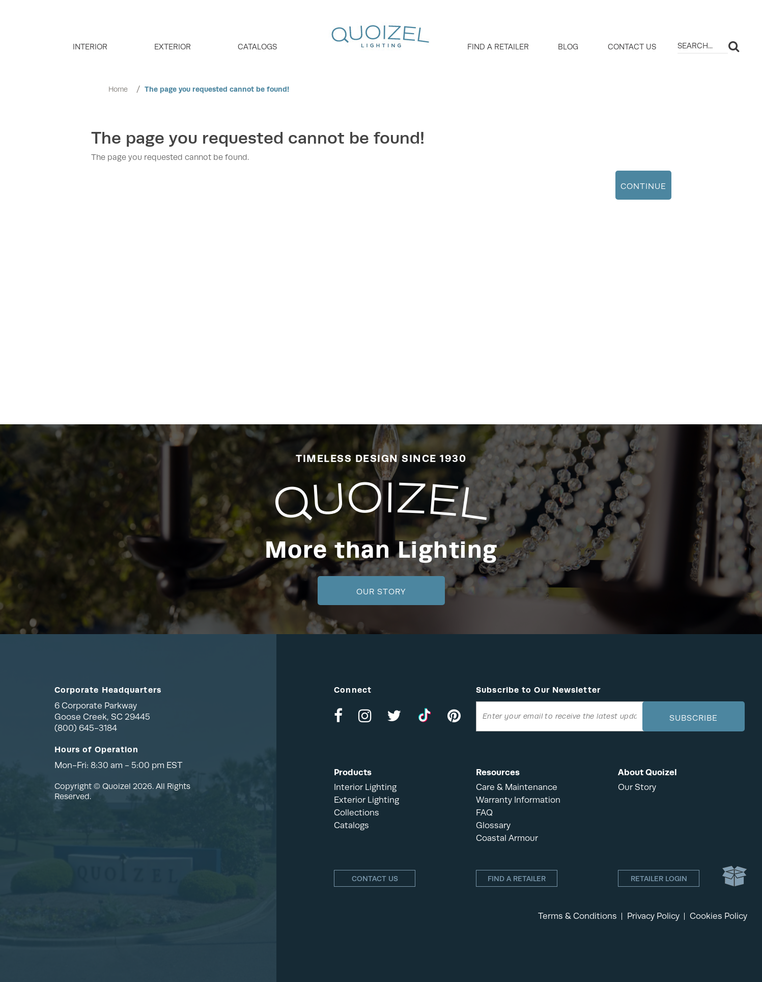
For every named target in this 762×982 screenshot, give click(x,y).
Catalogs (257, 47)
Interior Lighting (365, 787)
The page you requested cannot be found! (217, 89)
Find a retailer (498, 47)
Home (118, 89)
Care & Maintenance (516, 787)
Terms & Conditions (577, 916)
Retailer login (659, 879)
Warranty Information (518, 800)
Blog (568, 47)
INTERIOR (90, 47)
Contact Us (632, 47)
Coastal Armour (507, 838)
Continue (643, 186)
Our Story (381, 591)
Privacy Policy (653, 916)
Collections (356, 812)
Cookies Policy (718, 916)
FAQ (484, 812)
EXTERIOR (172, 47)
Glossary (493, 825)
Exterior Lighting (366, 800)
